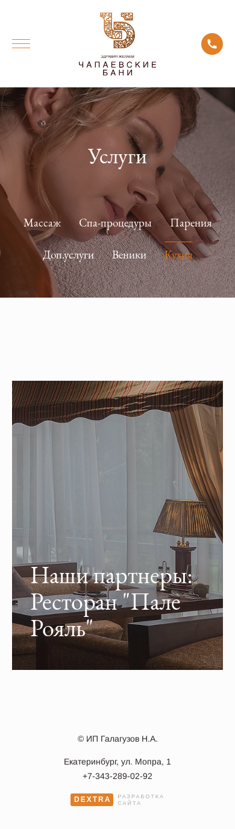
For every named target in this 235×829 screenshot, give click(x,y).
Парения (191, 222)
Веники (129, 254)
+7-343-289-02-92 (212, 44)
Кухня (178, 254)
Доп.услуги (68, 254)
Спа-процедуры (115, 222)
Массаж (42, 222)
